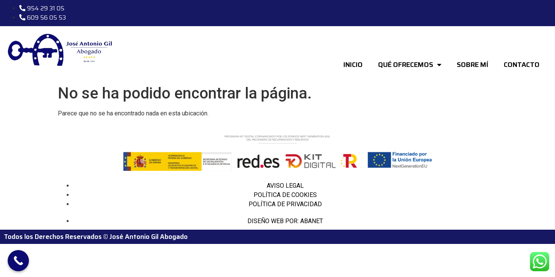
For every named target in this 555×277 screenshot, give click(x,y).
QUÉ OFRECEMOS (409, 64)
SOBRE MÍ (472, 64)
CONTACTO (522, 64)
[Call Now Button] (18, 260)
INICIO (353, 64)
